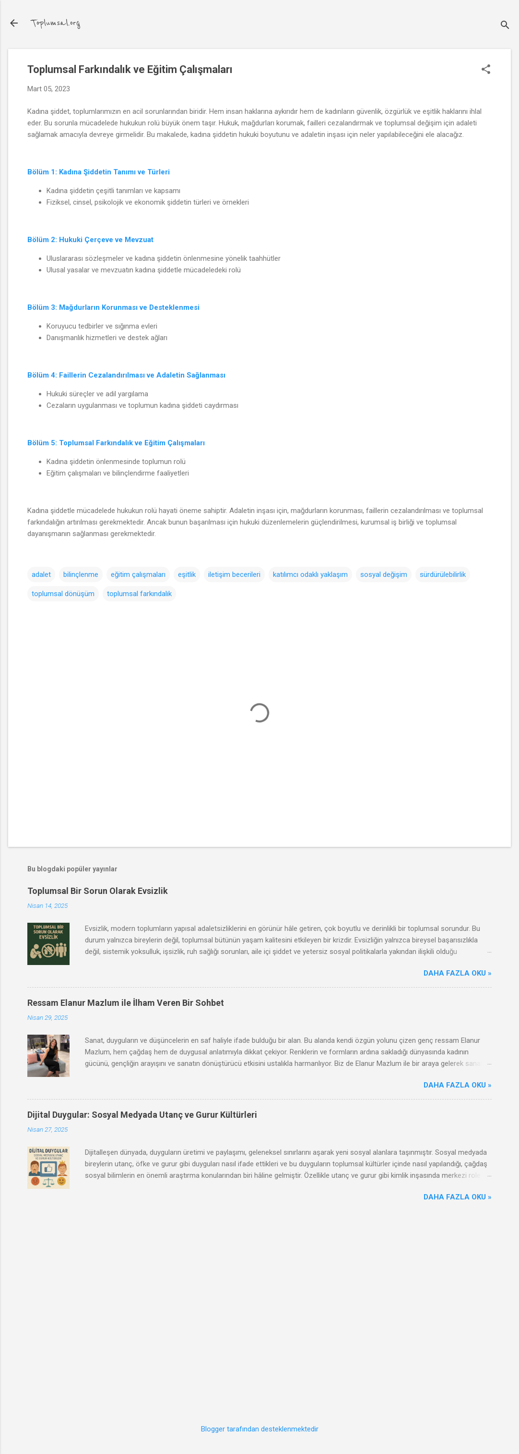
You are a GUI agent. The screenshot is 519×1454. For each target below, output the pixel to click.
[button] (486, 70)
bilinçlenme (80, 574)
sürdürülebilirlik (443, 574)
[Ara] (505, 26)
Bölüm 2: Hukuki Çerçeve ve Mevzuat (90, 239)
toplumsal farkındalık (139, 593)
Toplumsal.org (55, 23)
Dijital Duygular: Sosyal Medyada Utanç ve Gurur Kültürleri (142, 1115)
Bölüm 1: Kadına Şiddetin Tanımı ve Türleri (98, 172)
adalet (41, 574)
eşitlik (187, 574)
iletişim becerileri (234, 574)
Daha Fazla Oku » (458, 973)
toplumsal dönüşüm (63, 593)
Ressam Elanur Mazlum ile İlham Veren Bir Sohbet (125, 1003)
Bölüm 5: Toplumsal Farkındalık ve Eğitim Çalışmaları (116, 443)
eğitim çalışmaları (138, 574)
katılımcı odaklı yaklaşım (310, 574)
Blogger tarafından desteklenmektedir (259, 1429)
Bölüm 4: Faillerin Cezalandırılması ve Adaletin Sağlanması (126, 375)
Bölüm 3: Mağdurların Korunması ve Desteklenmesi (113, 307)
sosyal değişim (383, 574)
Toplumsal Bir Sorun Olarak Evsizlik (97, 891)
